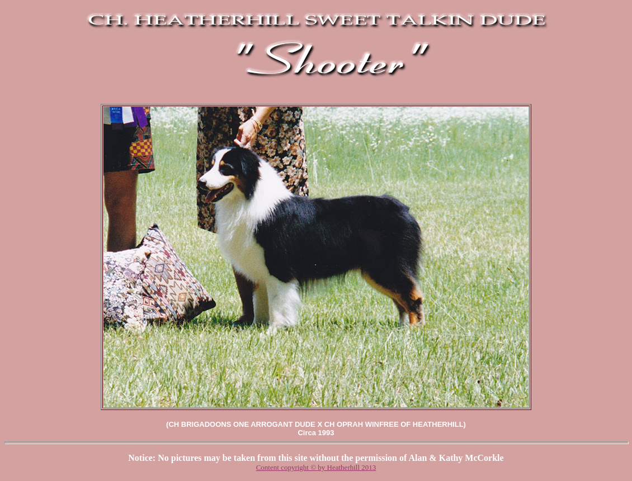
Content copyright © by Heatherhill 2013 (316, 467)
